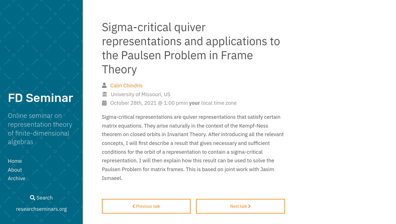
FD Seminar (40, 98)
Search (41, 197)
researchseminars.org (41, 209)
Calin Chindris (126, 85)
